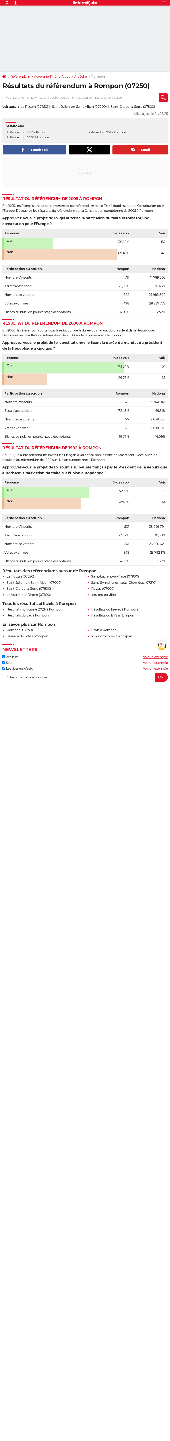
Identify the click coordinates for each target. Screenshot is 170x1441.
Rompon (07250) (20, 630)
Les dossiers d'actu (17, 668)
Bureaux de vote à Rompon (27, 636)
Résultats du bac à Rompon (28, 615)
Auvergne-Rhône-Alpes (52, 77)
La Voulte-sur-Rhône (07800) (29, 595)
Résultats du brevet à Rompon (114, 609)
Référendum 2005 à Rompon (29, 132)
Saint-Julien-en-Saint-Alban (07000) (79, 107)
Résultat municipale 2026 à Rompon (35, 609)
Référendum (20, 77)
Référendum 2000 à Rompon (29, 137)
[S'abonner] (85, 677)
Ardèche (80, 77)
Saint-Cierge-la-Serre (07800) (133, 107)
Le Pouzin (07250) (34, 107)
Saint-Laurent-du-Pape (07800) (115, 576)
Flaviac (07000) (102, 589)
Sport (8, 663)
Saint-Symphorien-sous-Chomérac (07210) (123, 583)
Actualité (10, 657)
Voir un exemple (155, 657)
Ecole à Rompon (103, 630)
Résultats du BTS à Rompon (112, 615)
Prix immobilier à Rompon (111, 636)
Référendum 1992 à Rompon (107, 132)
